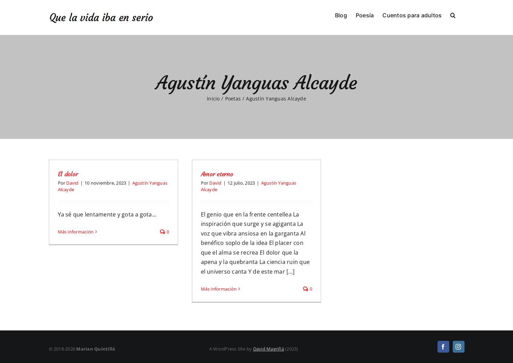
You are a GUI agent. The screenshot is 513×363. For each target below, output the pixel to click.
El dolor (68, 174)
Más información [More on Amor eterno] (219, 289)
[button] (452, 14)
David (72, 183)
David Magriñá (268, 349)
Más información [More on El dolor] (76, 289)
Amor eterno (217, 174)
